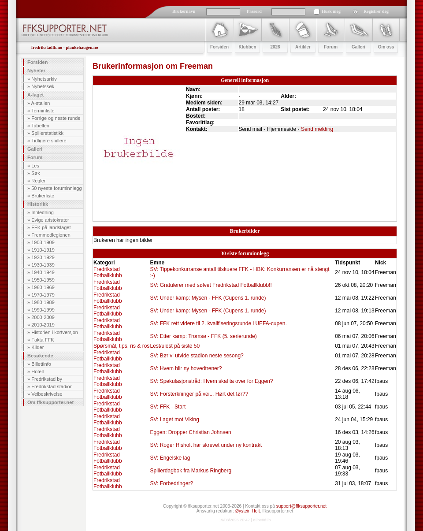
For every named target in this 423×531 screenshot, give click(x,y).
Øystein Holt (247, 511)
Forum (34, 157)
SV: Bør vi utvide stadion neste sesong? (196, 356)
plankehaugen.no (82, 47)
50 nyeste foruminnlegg (56, 188)
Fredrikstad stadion (52, 386)
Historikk (37, 204)
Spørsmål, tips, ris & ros (121, 346)
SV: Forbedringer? (171, 483)
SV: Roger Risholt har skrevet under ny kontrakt (206, 445)
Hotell (37, 371)
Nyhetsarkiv (43, 79)
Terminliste (43, 110)
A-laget (35, 94)
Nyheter (36, 70)
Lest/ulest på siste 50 (175, 346)
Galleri (34, 149)
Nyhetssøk (42, 86)
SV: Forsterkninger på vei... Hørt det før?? (199, 394)
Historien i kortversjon (54, 332)
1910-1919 (43, 250)
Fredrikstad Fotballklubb (107, 272)
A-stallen (40, 103)
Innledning (42, 212)
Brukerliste (42, 195)
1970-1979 (43, 294)
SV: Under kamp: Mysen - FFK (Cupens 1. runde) (208, 298)
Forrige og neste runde (55, 118)
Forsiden (37, 62)
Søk (35, 173)
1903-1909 (43, 242)
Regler (38, 180)
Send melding (317, 129)
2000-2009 (43, 317)
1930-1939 (43, 264)
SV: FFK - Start (168, 407)
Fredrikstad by (46, 379)
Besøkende (40, 355)
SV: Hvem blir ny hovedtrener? (186, 368)
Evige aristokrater (50, 220)
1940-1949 (43, 272)
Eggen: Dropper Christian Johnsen (190, 432)
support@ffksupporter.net (301, 506)
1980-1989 (43, 302)
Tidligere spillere (49, 140)
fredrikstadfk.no (46, 47)
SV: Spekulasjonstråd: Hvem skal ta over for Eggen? (211, 381)
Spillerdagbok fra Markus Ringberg (190, 471)
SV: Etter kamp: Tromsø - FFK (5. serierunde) (203, 336)
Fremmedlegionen (50, 235)
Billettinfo (41, 364)
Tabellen (40, 125)
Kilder (37, 347)
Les (35, 165)
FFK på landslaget (50, 227)
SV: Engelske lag (170, 458)
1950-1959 (43, 279)
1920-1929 (43, 257)
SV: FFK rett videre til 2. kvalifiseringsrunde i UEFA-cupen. (218, 323)
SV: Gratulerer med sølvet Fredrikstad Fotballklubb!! (210, 285)
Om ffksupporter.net (50, 402)
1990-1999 (43, 309)
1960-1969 (43, 287)
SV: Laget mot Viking (174, 419)
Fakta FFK (42, 339)
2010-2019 (43, 324)
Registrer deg (376, 11)
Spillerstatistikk (47, 133)
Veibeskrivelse (46, 394)
